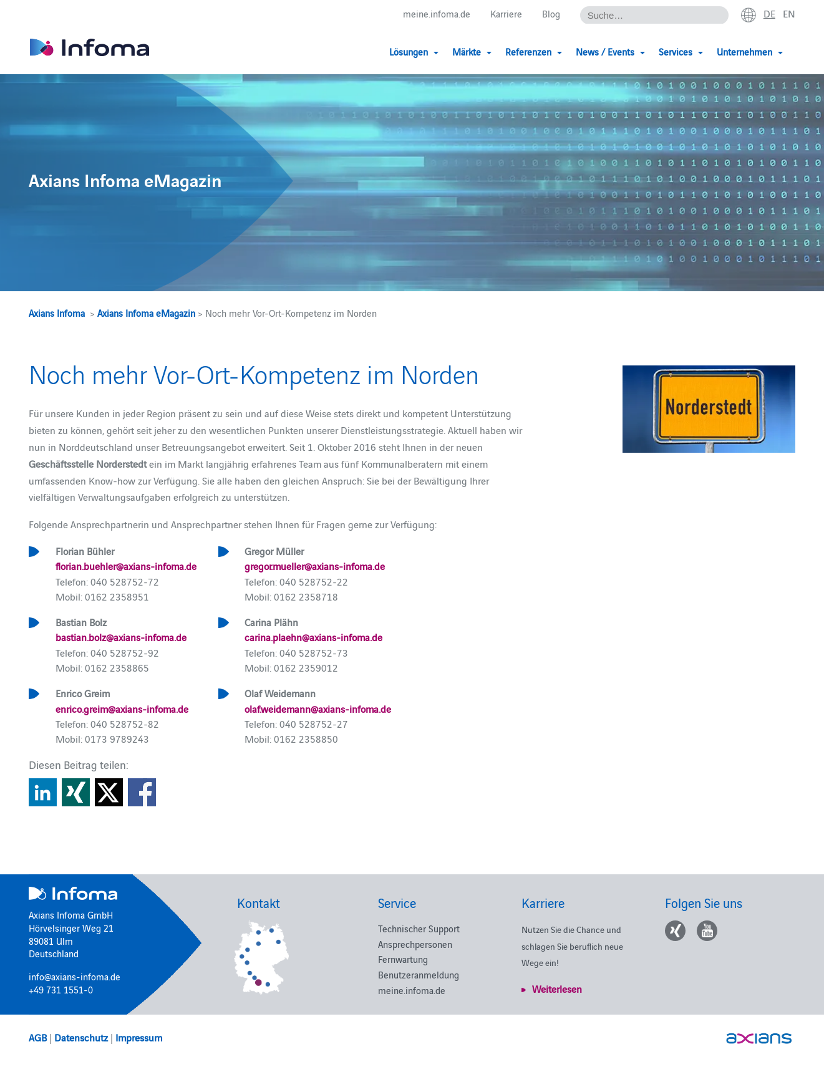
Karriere (506, 13)
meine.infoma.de (436, 13)
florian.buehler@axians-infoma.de (126, 565)
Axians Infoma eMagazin (146, 312)
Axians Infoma (57, 312)
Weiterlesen (557, 988)
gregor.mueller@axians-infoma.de (315, 565)
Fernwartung (403, 958)
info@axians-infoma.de (74, 976)
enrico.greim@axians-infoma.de (122, 708)
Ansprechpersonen (415, 943)
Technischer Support (419, 928)
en (789, 13)
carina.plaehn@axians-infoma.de (313, 637)
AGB (38, 1037)
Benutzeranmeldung (418, 974)
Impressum (138, 1037)
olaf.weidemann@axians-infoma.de (318, 708)
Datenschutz (81, 1037)
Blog (551, 13)
